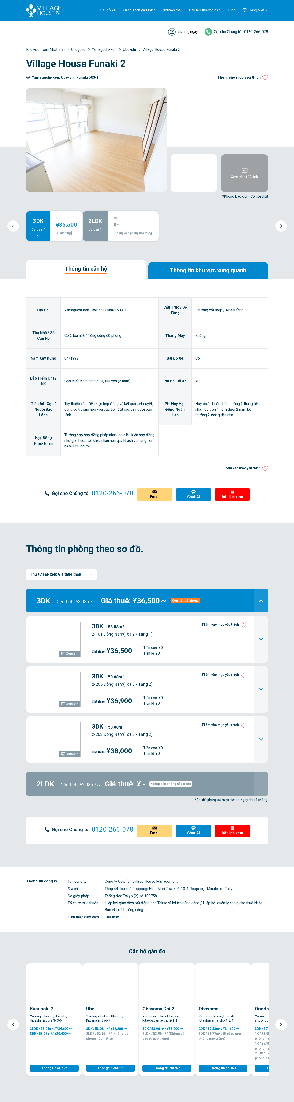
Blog (232, 10)
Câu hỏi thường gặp (205, 10)
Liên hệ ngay (188, 31)
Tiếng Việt (256, 10)
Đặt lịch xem (232, 497)
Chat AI (193, 497)
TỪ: (58, 218)
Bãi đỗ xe (108, 10)
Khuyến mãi (172, 10)
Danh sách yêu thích (139, 10)
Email (154, 497)
